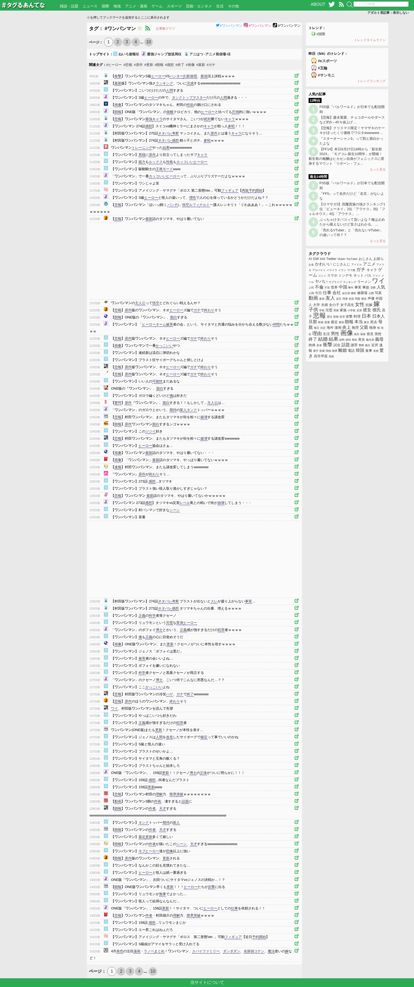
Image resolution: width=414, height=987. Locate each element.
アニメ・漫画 (136, 6)
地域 (117, 6)
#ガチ (211, 65)
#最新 (200, 65)
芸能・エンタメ (199, 6)
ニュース (90, 6)
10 (148, 42)
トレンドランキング (371, 81)
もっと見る (378, 169)
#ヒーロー (114, 65)
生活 (220, 6)
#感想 (169, 65)
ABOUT (318, 4)
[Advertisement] (43, 101)
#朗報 (159, 65)
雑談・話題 (69, 6)
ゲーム (157, 6)
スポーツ (174, 6)
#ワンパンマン (229, 26)
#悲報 (127, 65)
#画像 (190, 65)
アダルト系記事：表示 (388, 13)
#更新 (148, 65)
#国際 (321, 34)
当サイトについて (207, 982)
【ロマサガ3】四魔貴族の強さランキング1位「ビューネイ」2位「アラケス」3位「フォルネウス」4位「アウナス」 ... (347, 209)
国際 (105, 6)
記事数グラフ (165, 28)
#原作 (138, 65)
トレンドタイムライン (370, 40)
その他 (233, 6)
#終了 (179, 65)
